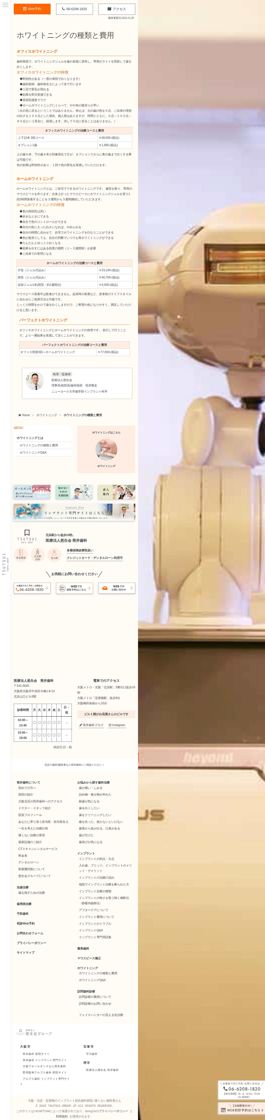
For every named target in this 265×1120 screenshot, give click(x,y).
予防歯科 (23, 913)
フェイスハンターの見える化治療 (101, 1014)
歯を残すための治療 (31, 892)
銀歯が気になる (89, 801)
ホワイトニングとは (30, 437)
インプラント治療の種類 (95, 891)
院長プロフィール (30, 815)
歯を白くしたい (89, 808)
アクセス (117, 9)
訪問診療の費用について (95, 996)
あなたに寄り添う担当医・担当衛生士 (43, 821)
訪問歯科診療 (86, 991)
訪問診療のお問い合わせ (95, 1003)
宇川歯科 (92, 1053)
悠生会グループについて (34, 875)
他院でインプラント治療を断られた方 (104, 884)
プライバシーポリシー (31, 943)
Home (24, 415)
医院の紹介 (25, 794)
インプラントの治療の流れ (96, 877)
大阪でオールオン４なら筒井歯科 (44, 1066)
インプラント (86, 853)
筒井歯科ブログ (91, 725)
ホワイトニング (46, 415)
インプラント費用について (96, 916)
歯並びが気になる (91, 842)
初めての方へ (27, 787)
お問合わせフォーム (30, 933)
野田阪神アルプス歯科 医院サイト (45, 1072)
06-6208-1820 (74, 9)
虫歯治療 (23, 887)
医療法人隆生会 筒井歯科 (102, 1069)
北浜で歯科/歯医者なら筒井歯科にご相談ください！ (75, 764)
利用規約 (62, 1116)
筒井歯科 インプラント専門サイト (45, 1060)
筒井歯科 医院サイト (36, 1053)
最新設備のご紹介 (30, 842)
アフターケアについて (93, 910)
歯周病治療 (24, 904)
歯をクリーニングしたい (95, 815)
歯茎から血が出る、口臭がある (99, 828)
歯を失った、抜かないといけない (101, 821)
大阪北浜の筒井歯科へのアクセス (40, 801)
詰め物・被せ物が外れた (95, 794)
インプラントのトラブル (95, 923)
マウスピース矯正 (89, 958)
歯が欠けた (86, 835)
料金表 (22, 855)
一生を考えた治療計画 (33, 828)
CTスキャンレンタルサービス (38, 848)
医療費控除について (31, 869)
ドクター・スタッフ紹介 (34, 808)
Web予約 (32, 9)
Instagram (117, 725)
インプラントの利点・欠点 (96, 858)
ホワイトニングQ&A (33, 452)
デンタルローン (28, 862)
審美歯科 (83, 948)
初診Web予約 (26, 923)
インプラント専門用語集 (95, 937)
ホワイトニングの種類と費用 (39, 445)
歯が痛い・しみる (91, 787)
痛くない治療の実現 (31, 835)
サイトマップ (25, 952)
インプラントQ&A (91, 930)
